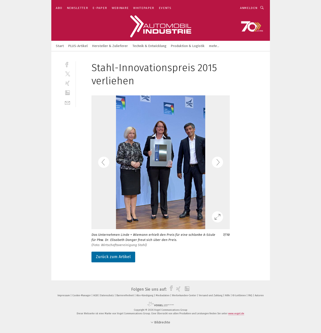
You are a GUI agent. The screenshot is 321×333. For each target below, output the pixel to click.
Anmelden (249, 8)
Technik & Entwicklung (149, 46)
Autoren (259, 295)
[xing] (67, 83)
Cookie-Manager (81, 295)
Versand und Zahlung (211, 295)
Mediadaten (163, 295)
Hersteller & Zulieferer (110, 46)
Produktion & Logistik (188, 46)
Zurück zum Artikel (113, 256)
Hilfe (228, 295)
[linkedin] (67, 93)
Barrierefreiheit (125, 295)
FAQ (250, 295)
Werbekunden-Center (184, 295)
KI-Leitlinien (239, 295)
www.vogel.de (236, 313)
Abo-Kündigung (145, 295)
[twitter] (67, 73)
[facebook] (67, 64)
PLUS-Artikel (78, 46)
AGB (95, 295)
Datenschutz (107, 295)
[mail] (67, 102)
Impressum (64, 295)
